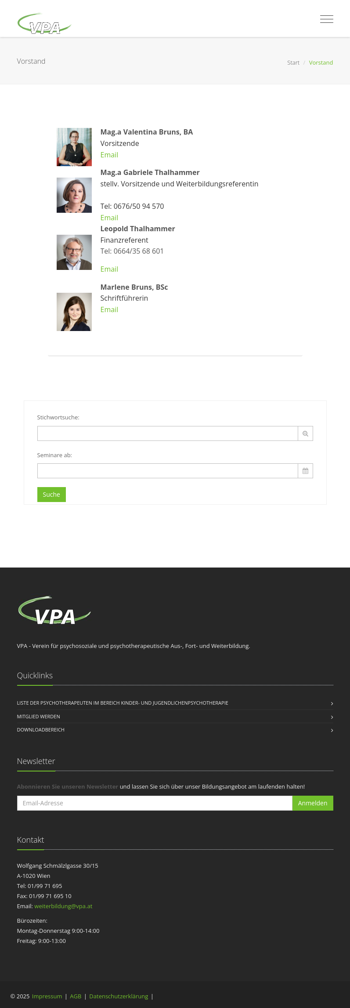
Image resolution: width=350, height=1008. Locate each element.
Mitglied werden (38, 716)
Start (293, 62)
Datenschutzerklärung (118, 996)
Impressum (47, 996)
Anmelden (313, 803)
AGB (75, 996)
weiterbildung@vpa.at (63, 906)
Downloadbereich (41, 729)
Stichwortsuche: (58, 417)
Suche (51, 494)
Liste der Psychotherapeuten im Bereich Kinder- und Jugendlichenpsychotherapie (122, 702)
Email (110, 155)
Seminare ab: (54, 455)
